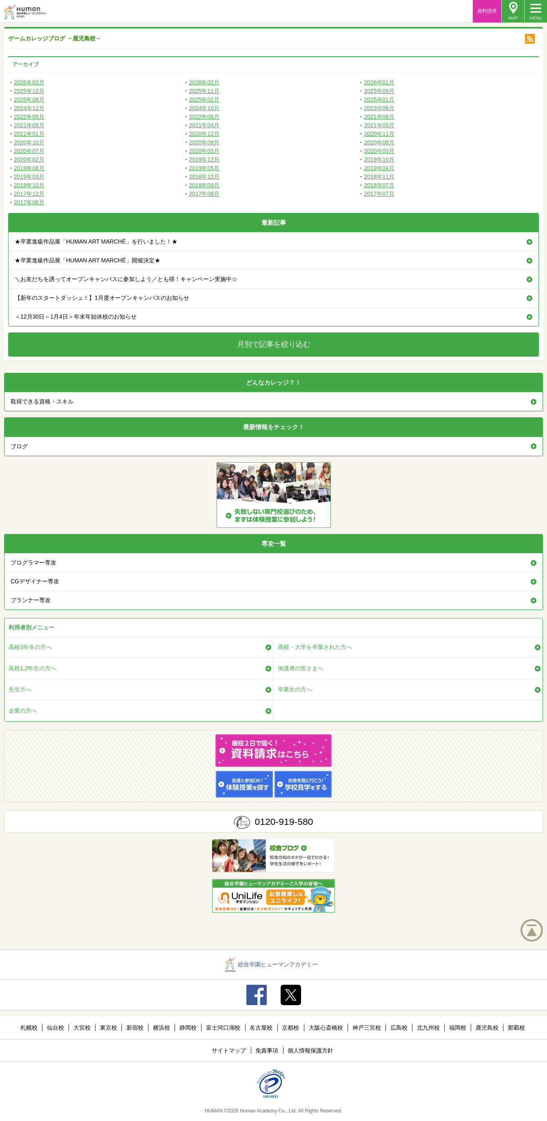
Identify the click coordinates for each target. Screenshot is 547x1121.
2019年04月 (379, 168)
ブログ (19, 446)
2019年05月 (204, 168)
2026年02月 (204, 82)
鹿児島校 (487, 1027)
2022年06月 (204, 116)
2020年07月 (29, 151)
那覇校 (516, 1027)
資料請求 (487, 11)
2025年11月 (204, 91)
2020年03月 (379, 151)
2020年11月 (379, 134)
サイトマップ (229, 1050)
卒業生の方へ (295, 689)
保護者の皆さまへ (300, 668)
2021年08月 (379, 116)
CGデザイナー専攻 (35, 581)
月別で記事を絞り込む (273, 344)
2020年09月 (204, 142)
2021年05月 (29, 125)
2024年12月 (29, 108)
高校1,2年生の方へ (32, 668)
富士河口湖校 (223, 1027)
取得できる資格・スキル (42, 401)
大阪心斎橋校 (326, 1027)
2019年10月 (379, 159)
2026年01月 (379, 82)
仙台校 (55, 1027)
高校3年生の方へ (30, 647)
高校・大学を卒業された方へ (315, 647)
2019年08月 (29, 168)
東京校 (108, 1027)
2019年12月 (204, 159)
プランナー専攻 (31, 600)
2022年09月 (29, 116)
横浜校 (161, 1027)
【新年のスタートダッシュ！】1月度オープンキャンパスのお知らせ (102, 298)
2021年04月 (204, 125)
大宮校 (82, 1027)
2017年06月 (29, 202)
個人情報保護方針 (310, 1050)
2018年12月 (204, 176)
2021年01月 (29, 134)
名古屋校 (261, 1027)
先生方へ (20, 689)
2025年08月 (29, 99)
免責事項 (266, 1050)
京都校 (290, 1027)
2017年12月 (29, 194)
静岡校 (188, 1027)
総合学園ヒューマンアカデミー (271, 964)
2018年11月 (379, 176)
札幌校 (29, 1027)
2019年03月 (29, 176)
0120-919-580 (284, 821)
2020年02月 (29, 159)
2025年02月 (204, 99)
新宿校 (135, 1027)
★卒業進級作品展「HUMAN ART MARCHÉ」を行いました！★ (96, 241)
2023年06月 (379, 108)
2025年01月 (379, 99)
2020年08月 (379, 142)
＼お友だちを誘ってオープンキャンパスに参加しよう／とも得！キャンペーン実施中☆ (126, 279)
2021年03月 (379, 125)
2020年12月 (204, 134)
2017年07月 (379, 194)
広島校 (398, 1027)
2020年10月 (29, 142)
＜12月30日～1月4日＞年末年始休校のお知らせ (76, 316)
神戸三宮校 (366, 1027)
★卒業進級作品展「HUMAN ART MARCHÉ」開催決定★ (87, 260)
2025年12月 (29, 91)
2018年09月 (204, 185)
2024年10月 (204, 108)
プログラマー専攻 (33, 562)
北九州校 (428, 1027)
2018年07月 (379, 185)
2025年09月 (379, 91)
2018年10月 (29, 185)
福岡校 (457, 1027)
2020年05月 (204, 151)
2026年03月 (29, 82)
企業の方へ (23, 710)
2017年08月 (204, 194)
